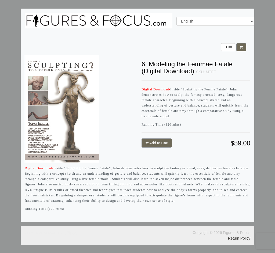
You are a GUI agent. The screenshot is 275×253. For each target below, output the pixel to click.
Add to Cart (156, 143)
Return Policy (239, 238)
